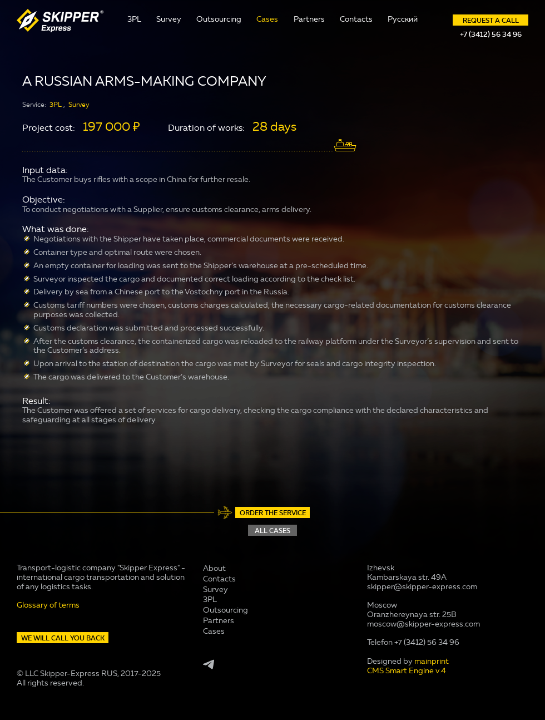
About (214, 568)
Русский (403, 19)
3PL (134, 19)
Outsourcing (218, 19)
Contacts (356, 19)
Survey (168, 19)
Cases (267, 19)
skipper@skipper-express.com (422, 586)
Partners (309, 19)
